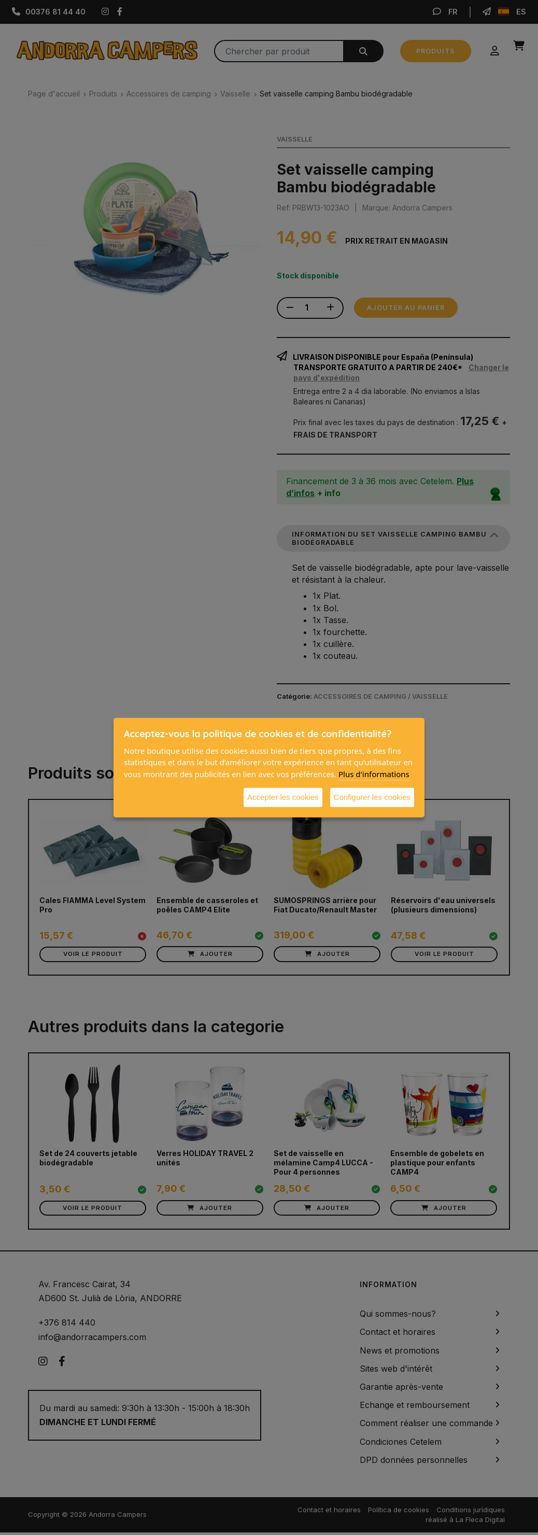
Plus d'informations (373, 773)
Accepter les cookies (283, 797)
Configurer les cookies (372, 797)
